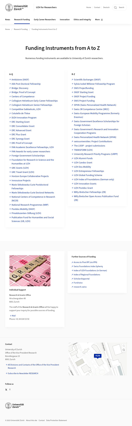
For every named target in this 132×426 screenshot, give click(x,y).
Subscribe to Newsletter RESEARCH (23, 373)
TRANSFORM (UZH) (83, 150)
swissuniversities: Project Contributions (93, 141)
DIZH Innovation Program (24, 117)
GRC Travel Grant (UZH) (23, 172)
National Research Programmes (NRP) (30, 204)
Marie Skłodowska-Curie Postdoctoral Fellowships (30, 186)
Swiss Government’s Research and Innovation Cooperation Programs (96, 131)
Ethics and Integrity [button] (82, 19)
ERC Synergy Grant (21, 138)
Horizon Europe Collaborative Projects (30, 176)
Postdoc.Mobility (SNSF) (23, 209)
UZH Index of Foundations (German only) (94, 179)
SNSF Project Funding (84, 96)
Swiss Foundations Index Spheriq (88, 266)
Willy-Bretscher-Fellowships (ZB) (90, 192)
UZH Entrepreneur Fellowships (89, 171)
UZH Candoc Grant (83, 162)
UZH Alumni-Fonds (83, 158)
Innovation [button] (65, 19)
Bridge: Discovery (20, 88)
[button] (124, 346)
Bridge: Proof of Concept (23, 92)
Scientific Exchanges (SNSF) (87, 79)
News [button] (7, 19)
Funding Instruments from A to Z (44, 29)
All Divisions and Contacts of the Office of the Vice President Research (33, 366)
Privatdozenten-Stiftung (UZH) (26, 213)
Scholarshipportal (81, 278)
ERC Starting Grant (21, 122)
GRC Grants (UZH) (20, 168)
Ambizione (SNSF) (20, 79)
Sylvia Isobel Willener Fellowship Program (94, 84)
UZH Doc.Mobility (82, 166)
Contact (97, 7)
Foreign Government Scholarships (28, 155)
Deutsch (106, 7)
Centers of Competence (23, 96)
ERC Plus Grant (19, 134)
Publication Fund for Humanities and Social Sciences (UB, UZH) (33, 219)
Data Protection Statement (56, 420)
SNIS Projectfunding (84, 88)
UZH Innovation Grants (85, 183)
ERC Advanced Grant (21, 130)
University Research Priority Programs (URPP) (96, 154)
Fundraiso (78, 282)
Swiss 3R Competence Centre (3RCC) (91, 109)
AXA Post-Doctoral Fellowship (26, 84)
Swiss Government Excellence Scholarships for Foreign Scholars (96, 123)
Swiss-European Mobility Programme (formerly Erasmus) (96, 115)
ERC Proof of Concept (22, 143)
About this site (31, 420)
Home (88, 7)
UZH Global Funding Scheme (88, 175)
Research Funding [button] (22, 19)
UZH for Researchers (46, 7)
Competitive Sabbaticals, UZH (26, 109)
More (99, 19)
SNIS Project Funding (84, 100)
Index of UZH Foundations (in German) (90, 270)
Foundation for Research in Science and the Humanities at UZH (33, 161)
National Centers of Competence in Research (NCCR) (33, 198)
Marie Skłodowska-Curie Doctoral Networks (33, 192)
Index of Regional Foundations (87, 274)
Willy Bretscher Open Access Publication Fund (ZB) (96, 198)
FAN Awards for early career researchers (31, 151)
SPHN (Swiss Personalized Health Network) (95, 105)
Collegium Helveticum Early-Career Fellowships (35, 100)
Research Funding (21, 29)
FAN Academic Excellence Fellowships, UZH (33, 147)
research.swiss (80, 286)
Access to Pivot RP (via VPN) (85, 262)
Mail (14, 315)
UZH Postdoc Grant (83, 188)
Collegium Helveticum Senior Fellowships (32, 105)
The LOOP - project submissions (89, 145)
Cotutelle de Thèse (21, 113)
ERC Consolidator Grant (23, 126)
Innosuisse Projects (21, 180)
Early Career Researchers (45, 19)
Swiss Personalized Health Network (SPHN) (95, 137)
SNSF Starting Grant (83, 92)
